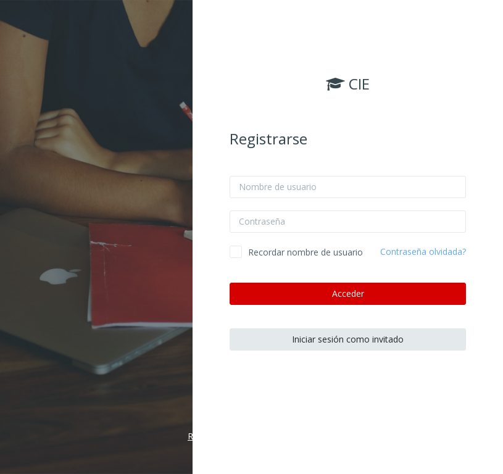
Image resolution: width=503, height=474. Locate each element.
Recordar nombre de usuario (305, 252)
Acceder (348, 293)
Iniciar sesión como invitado (348, 339)
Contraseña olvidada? (423, 251)
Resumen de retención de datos (251, 436)
